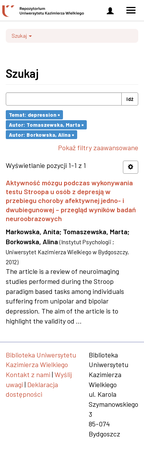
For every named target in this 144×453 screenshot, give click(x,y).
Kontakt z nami (28, 374)
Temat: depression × (34, 114)
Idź (129, 99)
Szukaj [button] (22, 35)
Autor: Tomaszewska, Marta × (46, 124)
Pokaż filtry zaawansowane (98, 147)
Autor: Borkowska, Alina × (41, 134)
